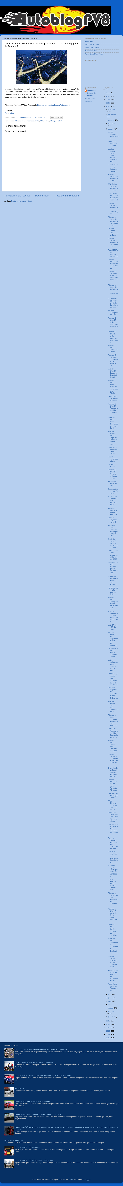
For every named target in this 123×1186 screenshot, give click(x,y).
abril (110, 1004)
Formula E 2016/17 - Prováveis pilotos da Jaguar (112, 474)
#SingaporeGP (56, 121)
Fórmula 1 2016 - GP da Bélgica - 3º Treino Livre (113, 221)
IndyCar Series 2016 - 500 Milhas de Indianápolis (34, 1062)
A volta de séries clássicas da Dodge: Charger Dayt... (113, 530)
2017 (108, 103)
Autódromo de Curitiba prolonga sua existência (113, 580)
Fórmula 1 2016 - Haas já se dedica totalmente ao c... (113, 603)
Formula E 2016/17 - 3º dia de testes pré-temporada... (113, 276)
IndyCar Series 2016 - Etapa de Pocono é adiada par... (112, 437)
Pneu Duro (89, 42)
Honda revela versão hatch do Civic (113, 591)
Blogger (87, 1179)
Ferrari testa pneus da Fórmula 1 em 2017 (112, 987)
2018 (108, 100)
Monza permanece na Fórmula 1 (113, 135)
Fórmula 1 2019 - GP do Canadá (27, 1147)
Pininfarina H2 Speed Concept (112, 144)
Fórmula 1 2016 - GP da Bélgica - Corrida (113, 178)
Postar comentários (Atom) (21, 201)
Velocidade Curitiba (92, 51)
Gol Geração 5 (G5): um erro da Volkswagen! (32, 1101)
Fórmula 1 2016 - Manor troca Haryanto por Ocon (112, 746)
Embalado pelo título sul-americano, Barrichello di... (113, 857)
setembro (111, 124)
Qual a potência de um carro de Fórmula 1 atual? (112, 884)
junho (110, 998)
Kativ (71, 1179)
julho (110, 994)
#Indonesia (30, 121)
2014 (108, 1024)
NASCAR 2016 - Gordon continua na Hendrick (112, 930)
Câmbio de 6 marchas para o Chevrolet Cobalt (113, 652)
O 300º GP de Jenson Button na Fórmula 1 (113, 168)
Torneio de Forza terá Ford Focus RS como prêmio (113, 817)
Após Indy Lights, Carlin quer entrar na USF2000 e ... (113, 871)
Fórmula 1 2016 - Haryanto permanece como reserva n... (113, 720)
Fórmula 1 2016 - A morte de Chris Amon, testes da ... (112, 915)
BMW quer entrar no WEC (112, 484)
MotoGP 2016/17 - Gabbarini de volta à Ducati (112, 373)
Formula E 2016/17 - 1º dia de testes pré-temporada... (113, 337)
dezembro (112, 109)
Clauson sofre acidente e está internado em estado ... (113, 829)
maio (110, 1001)
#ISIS (37, 121)
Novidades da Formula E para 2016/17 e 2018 (113, 501)
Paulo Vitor (9, 113)
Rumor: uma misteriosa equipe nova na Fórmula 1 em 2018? (38, 1114)
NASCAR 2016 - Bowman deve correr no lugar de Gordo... (113, 423)
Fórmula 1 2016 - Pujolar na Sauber (112, 349)
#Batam (18, 121)
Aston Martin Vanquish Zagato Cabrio (112, 450)
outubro (111, 120)
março (111, 1008)
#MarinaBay (44, 121)
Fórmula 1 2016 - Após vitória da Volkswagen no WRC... (113, 387)
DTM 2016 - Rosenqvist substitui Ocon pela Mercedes (113, 733)
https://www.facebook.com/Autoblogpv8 (53, 105)
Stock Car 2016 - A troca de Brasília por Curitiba (113, 543)
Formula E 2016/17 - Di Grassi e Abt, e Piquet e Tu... (113, 360)
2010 (108, 1038)
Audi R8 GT (19, 1088)
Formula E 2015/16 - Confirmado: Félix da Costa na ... (113, 759)
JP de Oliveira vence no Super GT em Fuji (112, 805)
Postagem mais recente (17, 195)
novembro (112, 115)
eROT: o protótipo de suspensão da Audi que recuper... (113, 639)
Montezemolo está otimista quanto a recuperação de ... (113, 567)
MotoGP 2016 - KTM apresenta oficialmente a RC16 (113, 555)
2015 (108, 1021)
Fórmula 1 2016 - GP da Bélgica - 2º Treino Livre (113, 242)
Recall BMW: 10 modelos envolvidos (113, 253)
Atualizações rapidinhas (13, 1140)
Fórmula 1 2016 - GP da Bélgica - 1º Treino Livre (113, 264)
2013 (108, 1028)
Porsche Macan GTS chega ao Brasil (113, 232)
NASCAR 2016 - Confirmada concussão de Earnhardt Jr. (113, 946)
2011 (108, 1034)
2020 (108, 93)
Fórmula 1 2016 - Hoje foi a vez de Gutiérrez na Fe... (112, 961)
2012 (108, 1031)
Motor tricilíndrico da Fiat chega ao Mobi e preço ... (113, 665)
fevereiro (111, 1011)
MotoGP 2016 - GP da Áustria (113, 627)
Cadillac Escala (111, 465)
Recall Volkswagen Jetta (113, 459)
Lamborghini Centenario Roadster (113, 398)
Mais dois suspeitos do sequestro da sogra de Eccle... (113, 693)
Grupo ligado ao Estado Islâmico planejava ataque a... (113, 772)
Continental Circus (92, 48)
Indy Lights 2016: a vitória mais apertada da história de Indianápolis (41, 1049)
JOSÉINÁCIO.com (92, 45)
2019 (108, 96)
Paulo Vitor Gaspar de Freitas (91, 93)
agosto (111, 129)
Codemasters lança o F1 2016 (113, 491)
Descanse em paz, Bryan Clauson (113, 795)
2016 (108, 106)
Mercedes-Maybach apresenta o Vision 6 (112, 511)
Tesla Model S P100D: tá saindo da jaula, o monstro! (113, 303)
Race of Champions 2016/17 (113, 312)
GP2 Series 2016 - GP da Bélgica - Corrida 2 (113, 187)
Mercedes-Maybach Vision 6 (112, 520)
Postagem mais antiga (67, 195)
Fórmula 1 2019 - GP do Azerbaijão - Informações (34, 1160)
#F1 (23, 121)
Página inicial (42, 195)
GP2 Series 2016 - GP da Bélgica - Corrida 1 (113, 197)
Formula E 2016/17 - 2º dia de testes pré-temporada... (113, 323)
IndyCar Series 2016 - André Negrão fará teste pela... (112, 155)
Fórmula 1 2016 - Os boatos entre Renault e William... (112, 785)
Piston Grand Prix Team (94, 54)
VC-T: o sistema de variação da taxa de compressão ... (113, 616)
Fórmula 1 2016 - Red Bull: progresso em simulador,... (113, 899)
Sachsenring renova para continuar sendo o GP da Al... (113, 679)
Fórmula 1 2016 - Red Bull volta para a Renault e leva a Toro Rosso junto (43, 1075)
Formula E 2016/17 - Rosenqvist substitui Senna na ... (113, 409)
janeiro (111, 1017)
